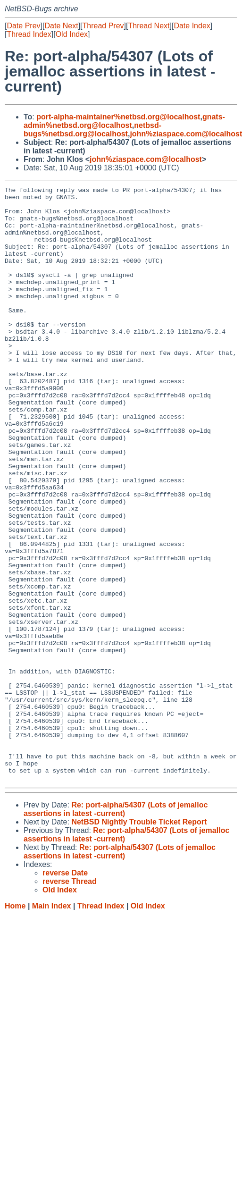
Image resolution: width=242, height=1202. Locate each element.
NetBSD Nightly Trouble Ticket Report (139, 941)
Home (15, 1025)
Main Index (51, 1025)
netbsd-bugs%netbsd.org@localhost (92, 129)
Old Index (72, 34)
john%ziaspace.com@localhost (146, 159)
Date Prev (23, 26)
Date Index (192, 26)
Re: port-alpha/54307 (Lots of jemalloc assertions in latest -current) (116, 928)
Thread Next (148, 26)
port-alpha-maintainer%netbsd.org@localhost (118, 117)
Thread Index (29, 34)
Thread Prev (103, 26)
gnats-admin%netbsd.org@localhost (124, 121)
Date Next (61, 26)
